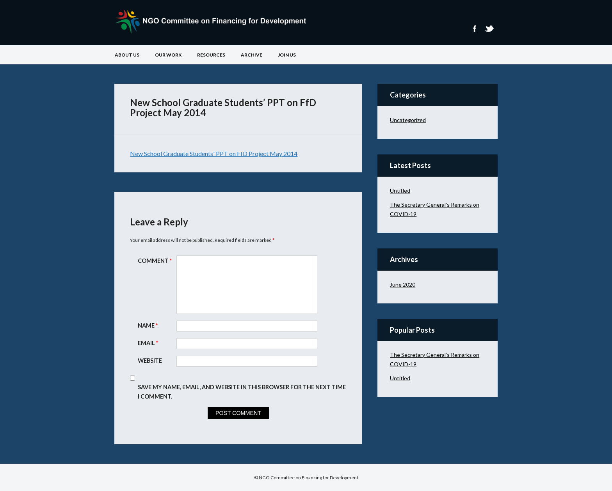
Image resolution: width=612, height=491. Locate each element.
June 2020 (402, 284)
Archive (251, 55)
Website (150, 360)
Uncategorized (408, 120)
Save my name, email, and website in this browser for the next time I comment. (242, 391)
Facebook (474, 28)
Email (149, 343)
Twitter (489, 28)
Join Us (287, 55)
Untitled (400, 190)
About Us (127, 55)
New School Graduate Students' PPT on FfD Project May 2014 (213, 153)
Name (149, 325)
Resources (211, 55)
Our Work (168, 55)
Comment (156, 260)
